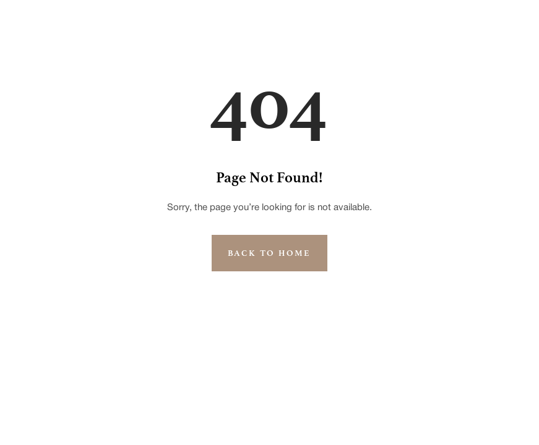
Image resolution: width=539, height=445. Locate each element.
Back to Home (270, 253)
